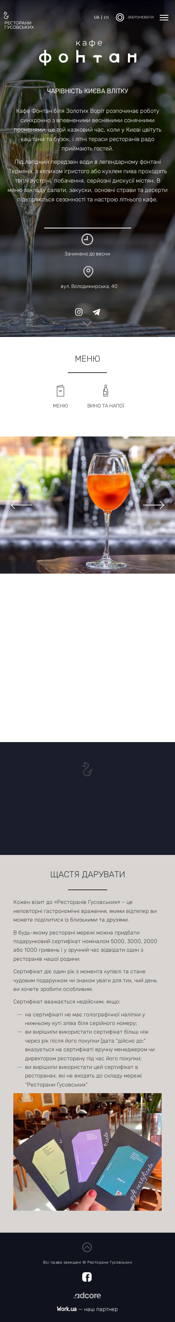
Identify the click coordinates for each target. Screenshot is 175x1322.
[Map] (87, 658)
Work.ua (67, 1309)
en (106, 17)
